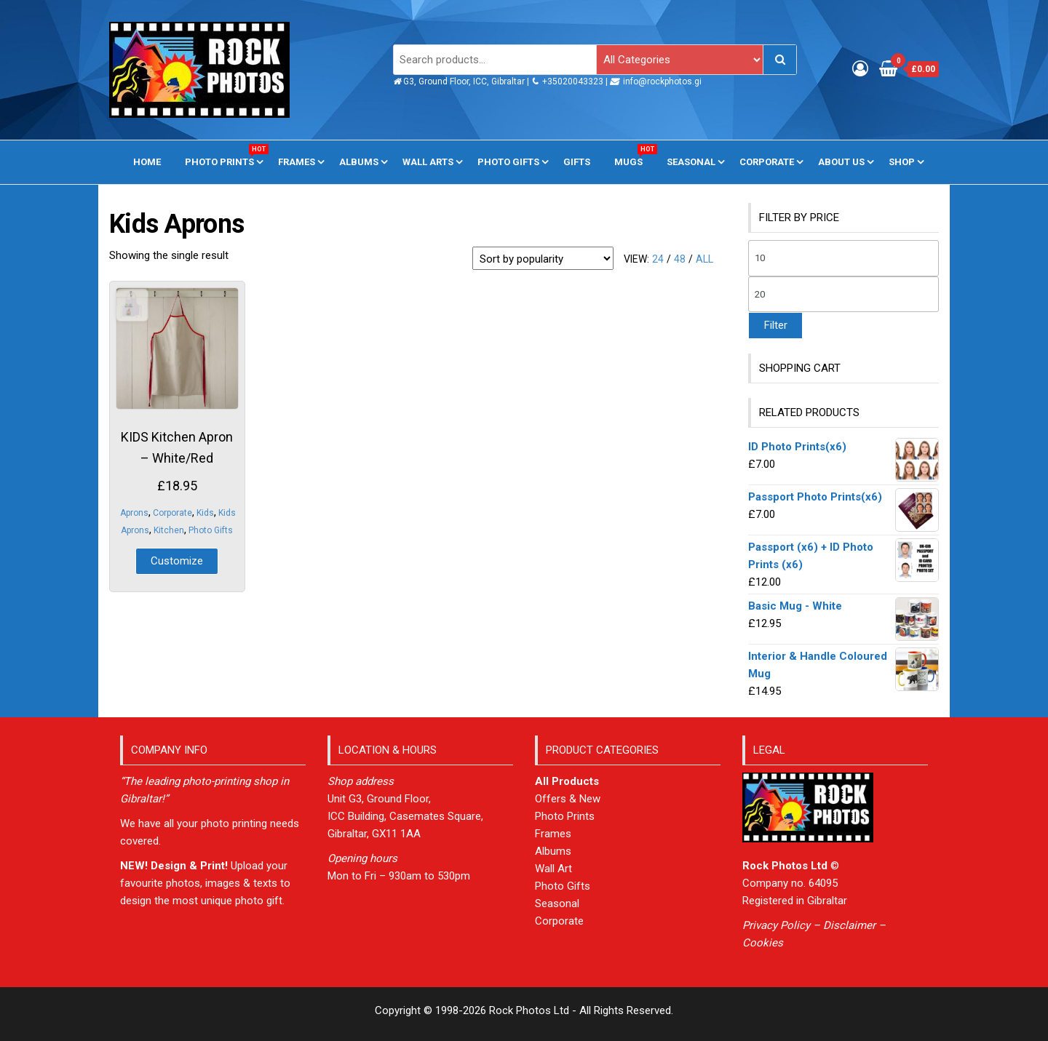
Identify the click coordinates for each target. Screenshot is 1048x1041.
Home (147, 161)
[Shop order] (543, 258)
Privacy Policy (776, 925)
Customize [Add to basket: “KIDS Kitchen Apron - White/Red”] (177, 560)
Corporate (766, 161)
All (704, 259)
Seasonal (691, 161)
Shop (902, 161)
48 (680, 259)
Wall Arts (427, 161)
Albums (358, 161)
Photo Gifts (508, 161)
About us (841, 161)
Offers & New (567, 798)
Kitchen (169, 530)
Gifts (576, 161)
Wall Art (553, 868)
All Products (567, 781)
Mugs (634, 155)
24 (658, 259)
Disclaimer (849, 925)
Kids (205, 513)
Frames (296, 161)
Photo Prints (225, 155)
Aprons (134, 513)
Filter (775, 325)
